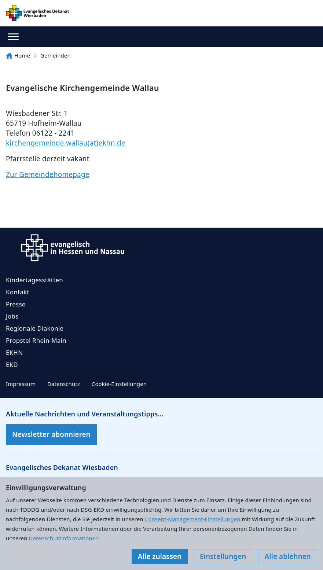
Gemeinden (55, 55)
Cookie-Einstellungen (119, 383)
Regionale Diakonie (34, 328)
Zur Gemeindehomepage (47, 174)
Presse (16, 304)
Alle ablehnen (287, 556)
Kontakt (17, 292)
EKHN (14, 352)
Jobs (12, 316)
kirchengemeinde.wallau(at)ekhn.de (65, 143)
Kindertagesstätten (34, 280)
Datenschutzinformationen (64, 538)
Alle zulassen (159, 556)
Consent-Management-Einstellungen (193, 519)
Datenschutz (63, 383)
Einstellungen (223, 556)
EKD (12, 364)
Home (18, 55)
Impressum (21, 383)
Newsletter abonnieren (51, 434)
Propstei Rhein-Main (36, 340)
